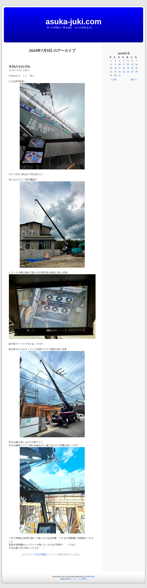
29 (111, 75)
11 (124, 64)
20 (132, 68)
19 (128, 68)
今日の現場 (40, 554)
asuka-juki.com (73, 21)
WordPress (90, 576)
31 (120, 75)
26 (128, 72)
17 (120, 68)
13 (132, 64)
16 (115, 68)
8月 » (134, 79)
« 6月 (114, 79)
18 (124, 68)
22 (111, 72)
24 (120, 72)
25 (124, 72)
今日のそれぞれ (19, 66)
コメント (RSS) (80, 579)
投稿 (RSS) (65, 579)
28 (136, 72)
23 (115, 72)
